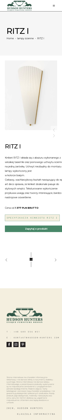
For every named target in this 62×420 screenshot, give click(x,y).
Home (10, 38)
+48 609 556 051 (27, 332)
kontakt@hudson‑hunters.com (37, 337)
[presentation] (54, 129)
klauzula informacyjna (36, 414)
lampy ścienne (25, 38)
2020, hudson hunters (25, 408)
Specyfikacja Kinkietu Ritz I (32, 218)
